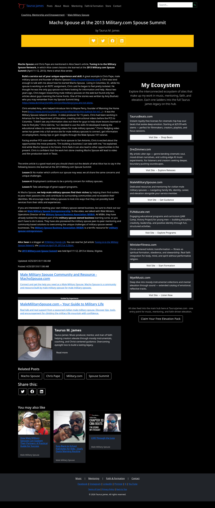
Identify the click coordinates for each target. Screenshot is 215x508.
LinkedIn (107, 483)
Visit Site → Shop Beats (161, 137)
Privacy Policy (108, 489)
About (58, 5)
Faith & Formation (94, 5)
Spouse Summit (99, 376)
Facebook (83, 483)
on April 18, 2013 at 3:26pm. (60, 245)
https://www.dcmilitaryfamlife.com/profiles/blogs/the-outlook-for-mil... (65, 111)
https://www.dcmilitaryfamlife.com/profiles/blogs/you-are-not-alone (57, 102)
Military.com (74, 376)
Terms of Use (94, 489)
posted (42, 245)
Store (108, 5)
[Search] (175, 4)
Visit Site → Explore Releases (160, 170)
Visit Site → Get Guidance (161, 199)
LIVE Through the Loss (103, 438)
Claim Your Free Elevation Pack (161, 319)
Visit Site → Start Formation (160, 265)
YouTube (133, 483)
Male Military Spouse (78, 14)
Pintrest (118, 483)
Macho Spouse (30, 376)
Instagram (95, 483)
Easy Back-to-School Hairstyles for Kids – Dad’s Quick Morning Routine (69, 449)
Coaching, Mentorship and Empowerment (43, 14)
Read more (62, 352)
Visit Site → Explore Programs (160, 232)
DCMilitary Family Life (55, 242)
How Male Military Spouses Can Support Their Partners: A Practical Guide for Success (34, 442)
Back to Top (121, 489)
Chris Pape (53, 376)
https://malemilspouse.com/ (85, 79)
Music (66, 5)
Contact (117, 5)
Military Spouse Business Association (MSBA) (70, 214)
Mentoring (76, 5)
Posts (50, 5)
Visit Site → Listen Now (161, 295)
